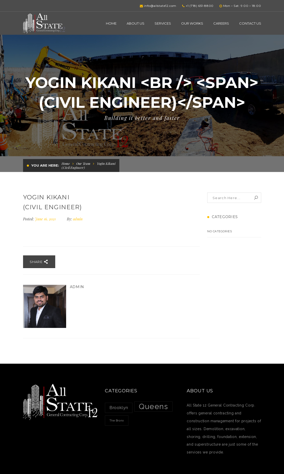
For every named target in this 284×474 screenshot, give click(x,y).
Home (66, 163)
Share (39, 261)
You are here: (45, 165)
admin (78, 219)
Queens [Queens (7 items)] (153, 406)
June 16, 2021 (46, 219)
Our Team (83, 163)
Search (256, 198)
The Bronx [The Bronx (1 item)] (116, 420)
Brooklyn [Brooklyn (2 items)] (118, 407)
